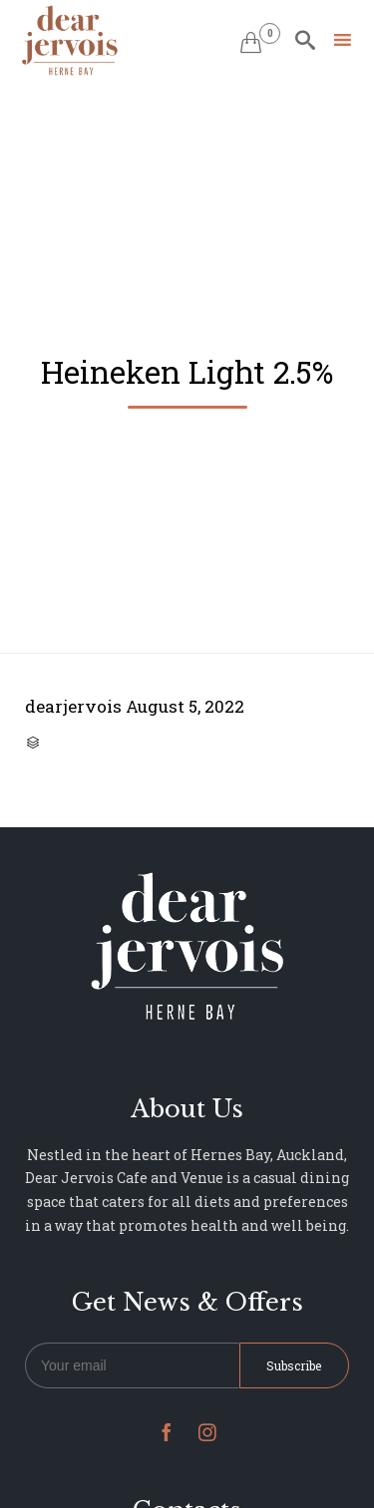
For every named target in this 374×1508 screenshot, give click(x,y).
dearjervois (73, 706)
